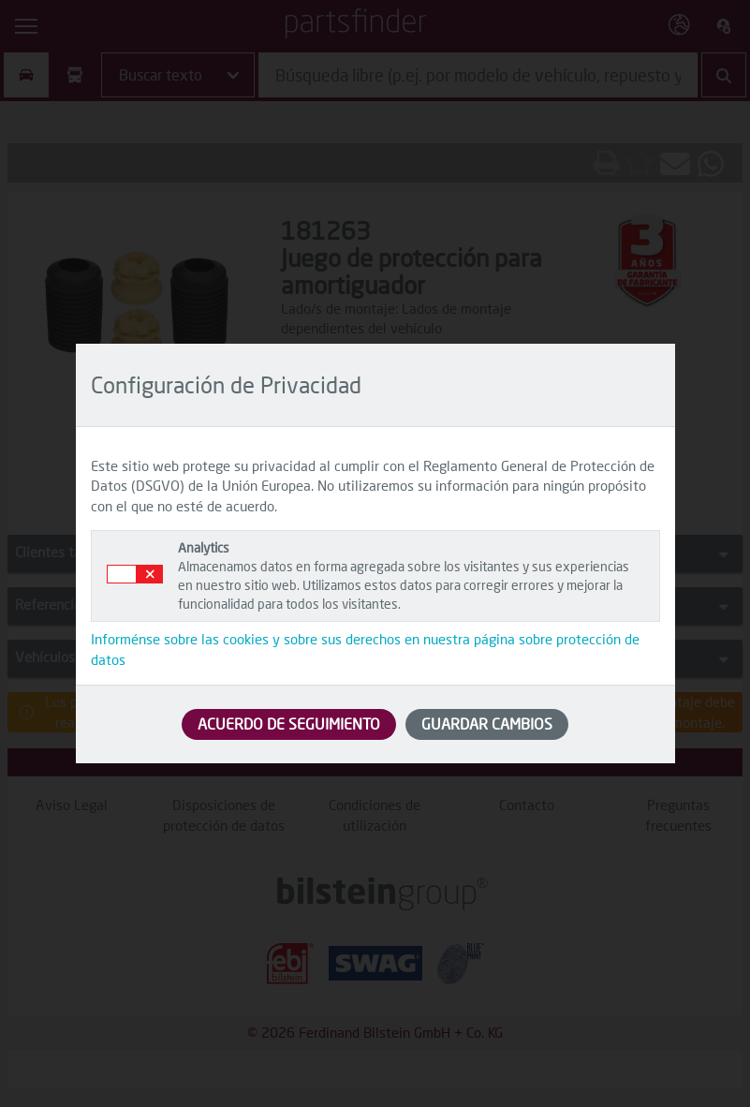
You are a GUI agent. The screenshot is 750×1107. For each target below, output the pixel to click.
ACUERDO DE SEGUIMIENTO (289, 723)
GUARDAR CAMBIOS (486, 723)
